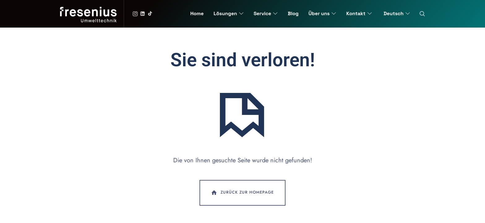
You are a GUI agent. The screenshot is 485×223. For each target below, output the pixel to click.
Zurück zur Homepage (242, 193)
